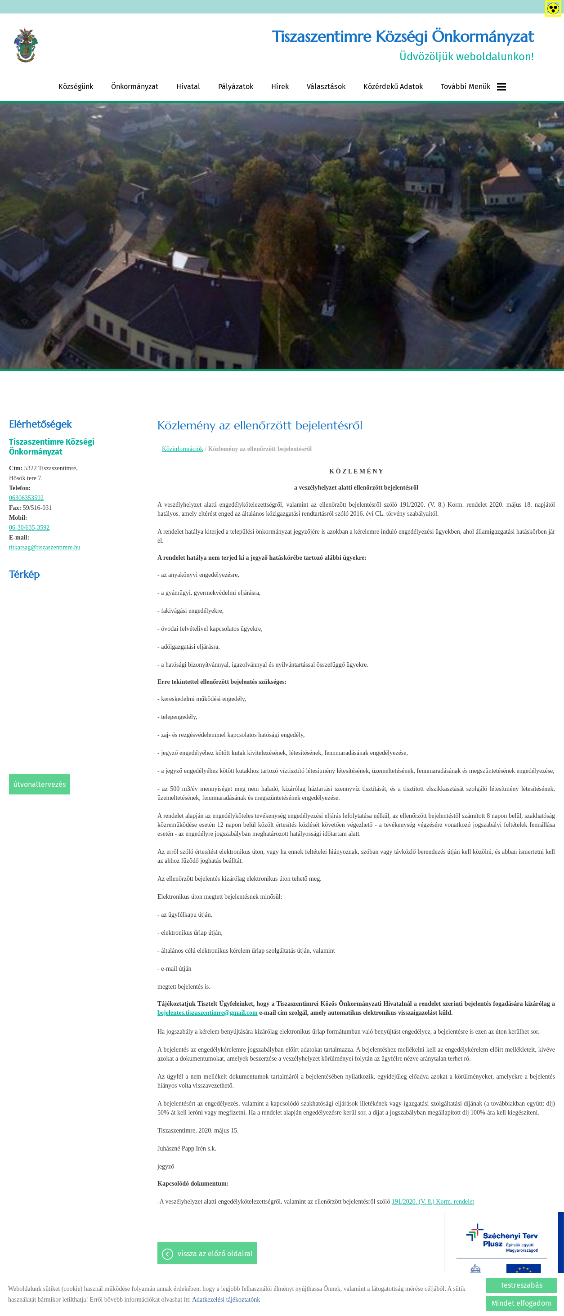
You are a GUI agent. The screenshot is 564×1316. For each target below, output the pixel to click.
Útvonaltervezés (39, 784)
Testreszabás (521, 1285)
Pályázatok (235, 86)
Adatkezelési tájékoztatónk (226, 1299)
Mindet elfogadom (521, 1303)
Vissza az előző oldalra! (215, 1254)
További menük (473, 86)
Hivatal (188, 86)
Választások (326, 86)
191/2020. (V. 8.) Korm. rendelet (433, 1201)
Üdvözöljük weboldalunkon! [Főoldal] (403, 45)
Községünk (75, 86)
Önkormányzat (134, 86)
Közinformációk (182, 449)
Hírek (280, 86)
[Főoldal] (26, 45)
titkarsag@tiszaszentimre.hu (45, 547)
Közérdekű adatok (393, 86)
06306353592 (26, 498)
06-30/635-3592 (29, 527)
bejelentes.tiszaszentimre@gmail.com (207, 1012)
